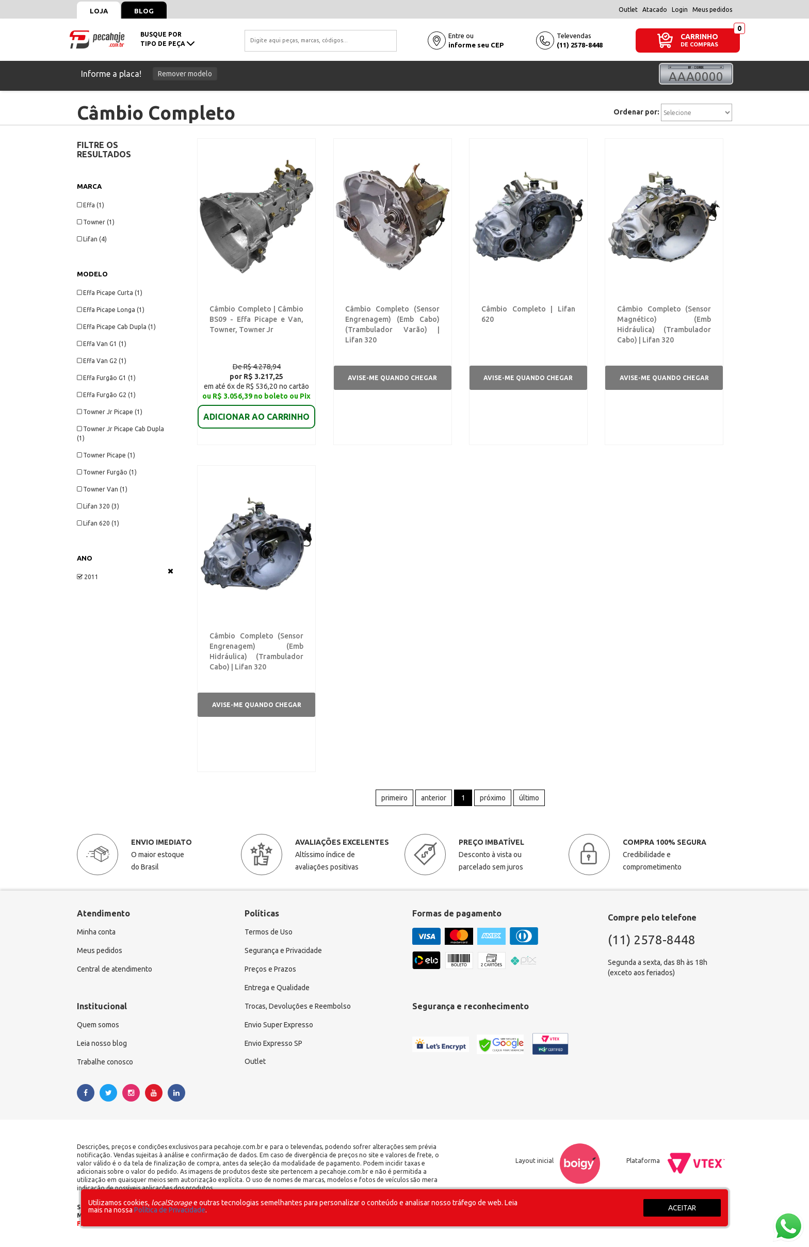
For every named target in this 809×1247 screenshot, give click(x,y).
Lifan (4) (92, 239)
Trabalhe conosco (105, 1063)
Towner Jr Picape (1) (109, 411)
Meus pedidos (712, 9)
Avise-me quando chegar (392, 377)
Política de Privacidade (169, 1210)
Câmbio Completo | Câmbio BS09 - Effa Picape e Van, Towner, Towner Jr (256, 319)
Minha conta (96, 933)
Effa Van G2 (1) (101, 360)
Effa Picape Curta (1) (109, 292)
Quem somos (98, 1026)
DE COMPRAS (699, 44)
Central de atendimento (115, 970)
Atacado (654, 9)
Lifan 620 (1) (98, 523)
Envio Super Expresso (279, 1026)
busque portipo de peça (167, 39)
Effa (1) (90, 205)
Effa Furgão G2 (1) (106, 394)
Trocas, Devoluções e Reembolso (298, 1008)
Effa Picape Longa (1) (110, 309)
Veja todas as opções (170, 571)
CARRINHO (699, 36)
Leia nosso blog (102, 1045)
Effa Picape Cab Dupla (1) (116, 326)
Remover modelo (185, 74)
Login (680, 9)
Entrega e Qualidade (277, 989)
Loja (99, 10)
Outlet (628, 9)
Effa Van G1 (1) (101, 343)
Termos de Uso (269, 933)
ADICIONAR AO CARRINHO (256, 409)
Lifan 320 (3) (98, 506)
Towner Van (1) (102, 489)
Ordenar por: (636, 112)
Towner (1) (96, 222)
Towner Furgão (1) (107, 472)
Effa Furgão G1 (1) (106, 377)
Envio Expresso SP (274, 1045)
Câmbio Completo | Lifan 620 (527, 309)
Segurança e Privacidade (283, 952)
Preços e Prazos (270, 970)
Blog (144, 10)
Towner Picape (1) (106, 455)
